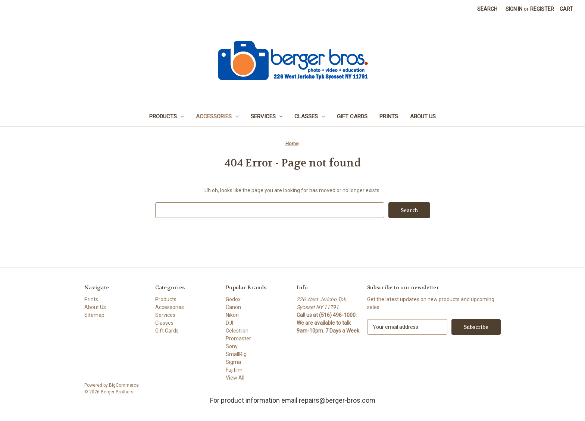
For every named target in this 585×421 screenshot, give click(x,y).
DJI (229, 323)
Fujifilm (234, 370)
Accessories (217, 116)
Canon (233, 307)
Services (267, 116)
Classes (309, 116)
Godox (233, 299)
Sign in (514, 9)
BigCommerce (124, 385)
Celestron (237, 331)
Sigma (233, 362)
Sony (232, 346)
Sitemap (94, 315)
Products (166, 116)
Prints (388, 116)
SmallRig (236, 354)
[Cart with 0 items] (566, 9)
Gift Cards (352, 116)
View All (235, 378)
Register (542, 9)
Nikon (232, 315)
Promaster (238, 339)
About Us (423, 116)
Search (487, 9)
